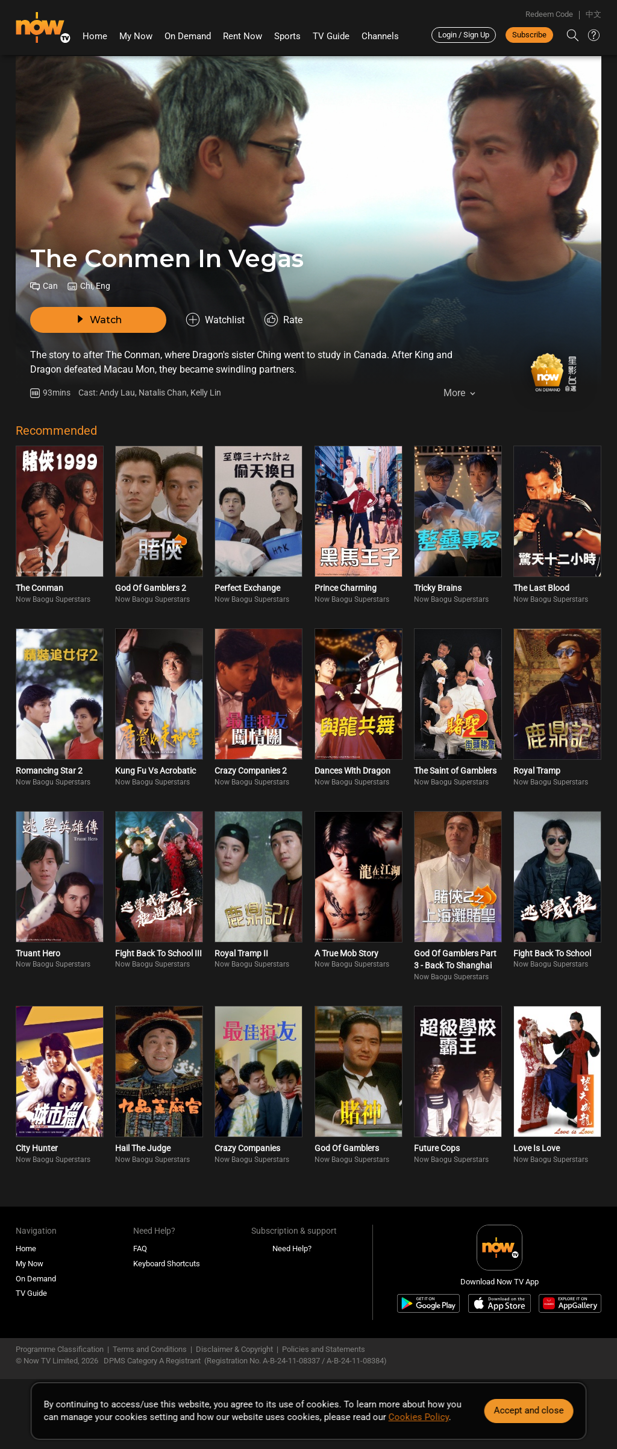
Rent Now (242, 36)
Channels (380, 36)
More (454, 393)
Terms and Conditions (150, 1349)
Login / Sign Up (463, 34)
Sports (287, 36)
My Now (135, 36)
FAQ (140, 1248)
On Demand (187, 36)
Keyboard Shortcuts (166, 1263)
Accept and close (528, 1410)
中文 (593, 14)
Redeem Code (549, 14)
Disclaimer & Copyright (234, 1349)
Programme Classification (60, 1349)
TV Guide (331, 36)
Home (95, 36)
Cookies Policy (419, 1417)
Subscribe (529, 34)
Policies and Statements (323, 1349)
